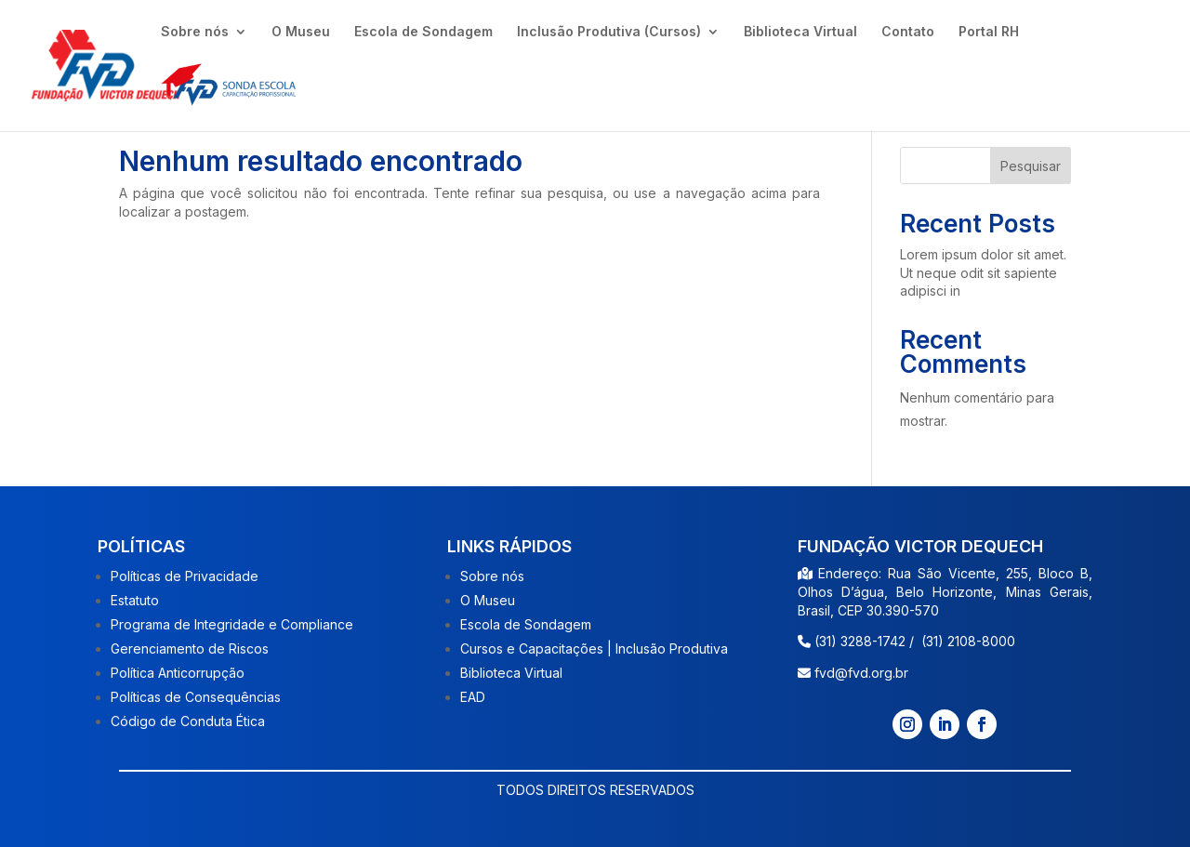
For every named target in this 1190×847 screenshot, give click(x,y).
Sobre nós (195, 32)
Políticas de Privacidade (184, 576)
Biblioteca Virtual (800, 32)
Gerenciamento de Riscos (190, 648)
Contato (907, 32)
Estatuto (135, 600)
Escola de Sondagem (423, 32)
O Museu (300, 32)
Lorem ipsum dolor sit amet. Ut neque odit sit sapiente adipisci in (983, 272)
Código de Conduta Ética (188, 721)
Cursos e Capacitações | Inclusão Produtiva (594, 648)
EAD (472, 697)
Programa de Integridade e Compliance (232, 624)
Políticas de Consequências (196, 697)
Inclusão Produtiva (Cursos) (609, 32)
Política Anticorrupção (178, 673)
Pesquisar (1030, 166)
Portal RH (989, 32)
